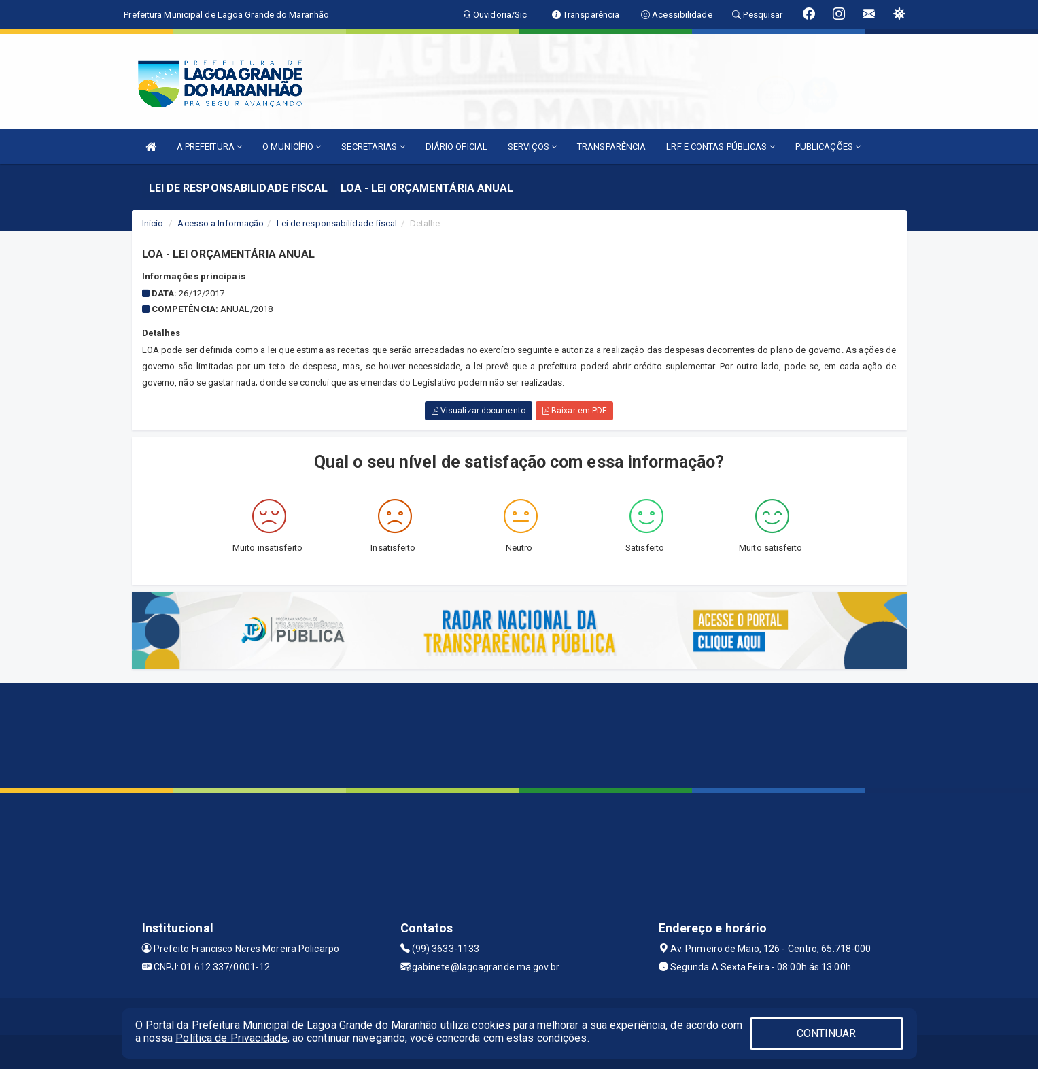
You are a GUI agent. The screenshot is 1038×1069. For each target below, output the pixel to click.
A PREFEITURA (209, 146)
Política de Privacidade (231, 1038)
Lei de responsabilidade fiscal (337, 223)
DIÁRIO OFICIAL (456, 146)
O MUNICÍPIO (291, 146)
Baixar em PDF (574, 410)
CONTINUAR (827, 1033)
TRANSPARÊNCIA (611, 146)
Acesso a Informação (220, 223)
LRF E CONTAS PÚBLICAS (720, 146)
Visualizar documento (478, 410)
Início (153, 223)
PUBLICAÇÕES (828, 146)
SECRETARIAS (372, 146)
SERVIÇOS (532, 146)
